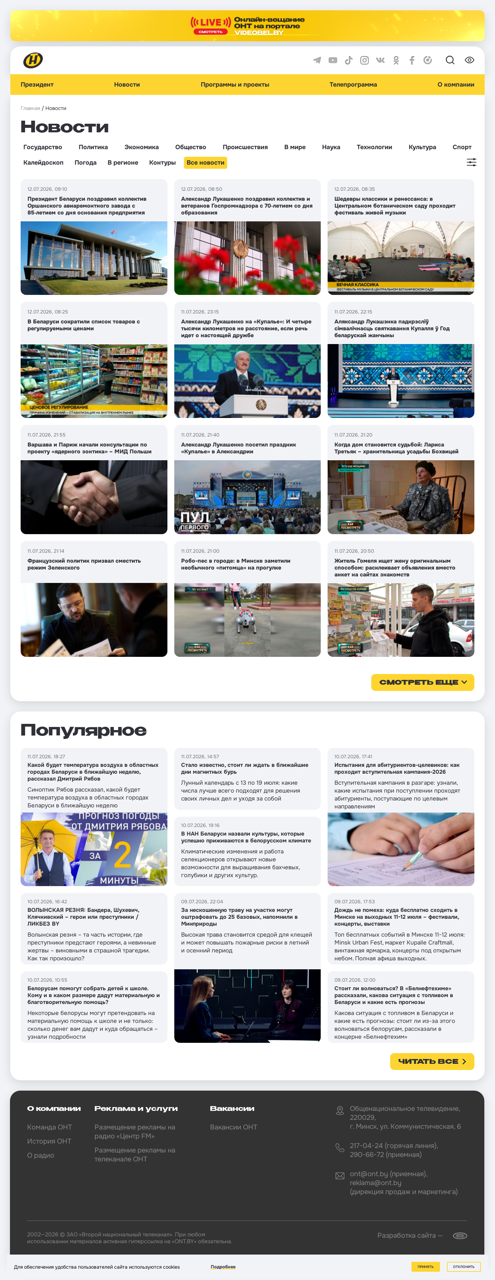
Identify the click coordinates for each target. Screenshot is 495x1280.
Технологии (374, 147)
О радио (40, 1155)
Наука (331, 147)
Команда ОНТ (49, 1127)
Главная (30, 108)
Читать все (428, 1062)
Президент (37, 84)
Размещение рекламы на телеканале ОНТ (135, 1154)
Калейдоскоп (43, 162)
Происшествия (245, 147)
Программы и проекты (235, 84)
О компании (456, 84)
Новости (127, 84)
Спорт (462, 147)
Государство (42, 147)
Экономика (141, 147)
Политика (93, 147)
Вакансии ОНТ (233, 1127)
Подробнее (223, 1267)
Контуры (162, 162)
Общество (190, 147)
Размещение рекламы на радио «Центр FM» (135, 1131)
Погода (86, 162)
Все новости (205, 162)
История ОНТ (49, 1141)
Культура (422, 147)
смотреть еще (419, 683)
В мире (295, 147)
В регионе (123, 162)
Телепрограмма (353, 84)
